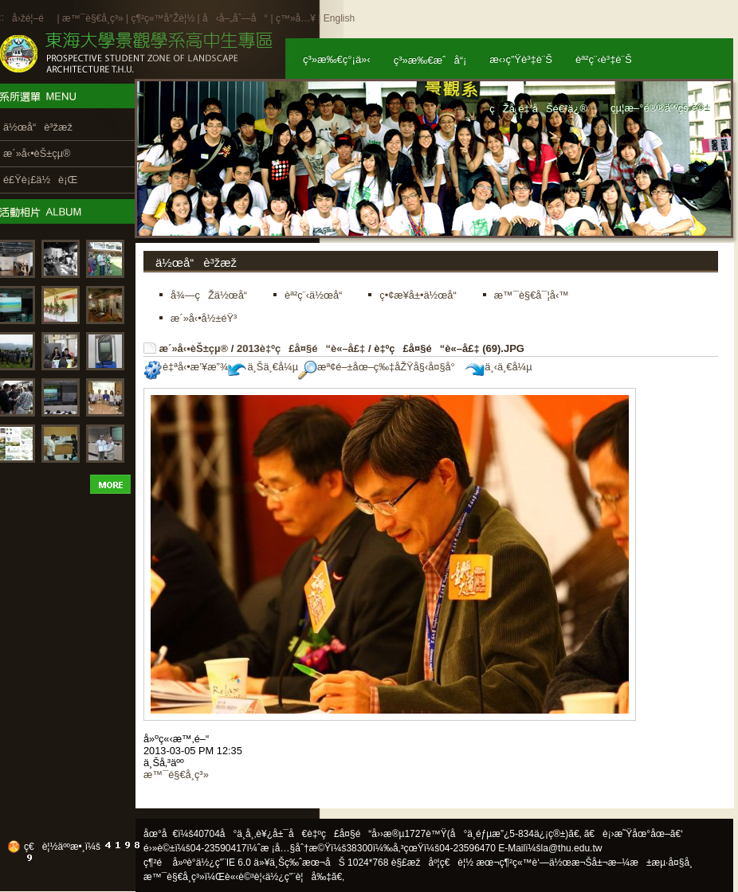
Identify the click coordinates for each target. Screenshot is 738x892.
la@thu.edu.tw (572, 848)
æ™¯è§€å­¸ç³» (94, 18)
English (339, 18)
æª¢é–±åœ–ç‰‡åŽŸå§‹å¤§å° (380, 367)
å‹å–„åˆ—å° (235, 18)
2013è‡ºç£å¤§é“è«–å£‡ (301, 348)
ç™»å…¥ (296, 18)
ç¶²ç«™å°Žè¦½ (162, 18)
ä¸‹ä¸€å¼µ (498, 367)
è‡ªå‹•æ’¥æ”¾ (185, 367)
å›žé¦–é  (33, 18)
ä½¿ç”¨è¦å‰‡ (298, 876)
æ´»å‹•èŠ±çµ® (194, 348)
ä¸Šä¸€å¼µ (263, 367)
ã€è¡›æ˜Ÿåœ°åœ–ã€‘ (633, 833)
